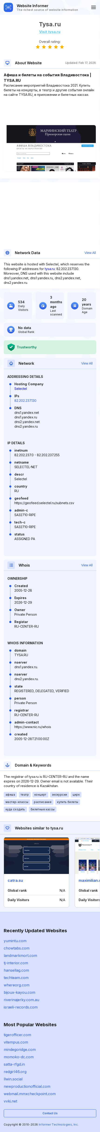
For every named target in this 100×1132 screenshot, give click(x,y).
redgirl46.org (15, 1071)
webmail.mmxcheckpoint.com (30, 1093)
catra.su (15, 880)
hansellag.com (16, 970)
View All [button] (90, 253)
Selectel (20, 389)
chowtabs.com (16, 948)
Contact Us (50, 1113)
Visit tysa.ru (49, 31)
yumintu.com (15, 940)
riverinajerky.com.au (21, 999)
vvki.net (10, 1101)
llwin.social (13, 1079)
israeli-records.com (21, 1007)
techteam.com (16, 977)
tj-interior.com (16, 963)
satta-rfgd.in (14, 1064)
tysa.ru (50, 269)
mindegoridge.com (20, 1049)
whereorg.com (16, 985)
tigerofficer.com (17, 1034)
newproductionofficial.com (27, 1086)
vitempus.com (16, 1042)
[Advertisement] (50, 111)
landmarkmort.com (20, 955)
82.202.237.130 (25, 401)
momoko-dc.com (19, 1057)
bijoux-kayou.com (19, 992)
